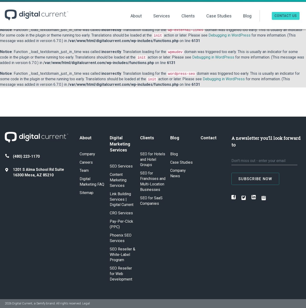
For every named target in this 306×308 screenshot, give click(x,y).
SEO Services (121, 166)
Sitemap (86, 192)
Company (87, 154)
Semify (40, 303)
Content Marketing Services (118, 180)
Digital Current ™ (36, 15)
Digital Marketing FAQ (92, 182)
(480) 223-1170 (22, 156)
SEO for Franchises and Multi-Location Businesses (152, 181)
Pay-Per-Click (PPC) (121, 224)
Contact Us (285, 16)
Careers (86, 162)
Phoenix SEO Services (120, 238)
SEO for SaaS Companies (151, 201)
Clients (188, 15)
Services (161, 15)
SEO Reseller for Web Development (121, 273)
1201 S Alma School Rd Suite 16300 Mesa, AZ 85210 (34, 172)
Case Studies (219, 15)
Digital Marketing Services (120, 143)
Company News (178, 173)
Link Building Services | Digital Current (121, 199)
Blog (247, 15)
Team (84, 170)
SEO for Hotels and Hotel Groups (152, 159)
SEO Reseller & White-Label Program (122, 254)
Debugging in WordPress (229, 35)
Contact (209, 137)
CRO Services (121, 213)
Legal (86, 303)
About (136, 15)
